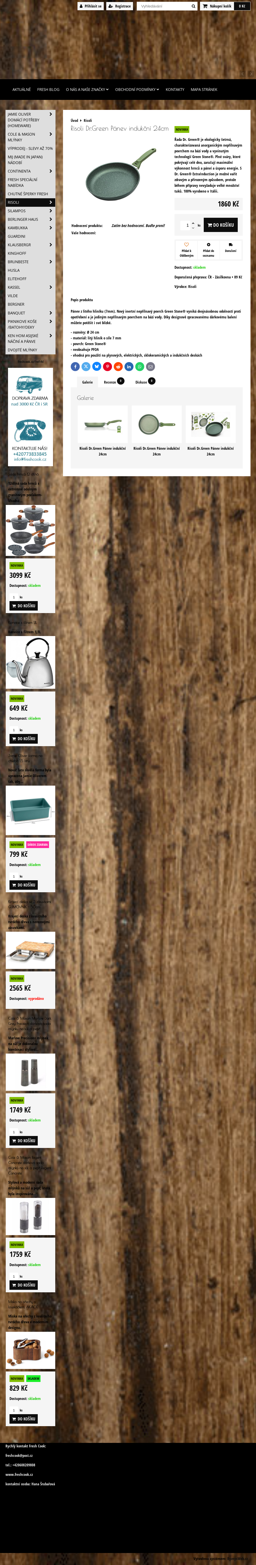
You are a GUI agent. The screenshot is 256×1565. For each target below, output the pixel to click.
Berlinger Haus (31, 219)
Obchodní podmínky (137, 89)
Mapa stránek (204, 89)
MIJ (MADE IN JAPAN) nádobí (25, 159)
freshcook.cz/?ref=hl (31, 361)
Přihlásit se (91, 6)
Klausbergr (31, 245)
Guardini (16, 236)
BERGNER (16, 304)
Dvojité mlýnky (22, 350)
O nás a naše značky (87, 89)
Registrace (119, 6)
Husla (14, 270)
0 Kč (242, 6)
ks (16, 597)
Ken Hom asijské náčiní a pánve (31, 339)
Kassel (31, 287)
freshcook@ (14, 1455)
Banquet (31, 313)
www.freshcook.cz (19, 1474)
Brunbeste (31, 262)
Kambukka (31, 228)
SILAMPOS (31, 211)
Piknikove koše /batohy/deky (31, 324)
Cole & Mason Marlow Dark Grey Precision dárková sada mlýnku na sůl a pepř (29, 1023)
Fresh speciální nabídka (22, 182)
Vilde (13, 295)
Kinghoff (17, 253)
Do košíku (221, 225)
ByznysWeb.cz (237, 1558)
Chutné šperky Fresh (28, 194)
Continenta (31, 171)
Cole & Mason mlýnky (31, 137)
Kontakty (175, 89)
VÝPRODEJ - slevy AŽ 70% (30, 148)
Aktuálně (21, 89)
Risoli (31, 202)
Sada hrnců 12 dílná (23, 474)
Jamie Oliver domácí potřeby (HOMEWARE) (31, 120)
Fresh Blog (48, 89)
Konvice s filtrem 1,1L (22, 622)
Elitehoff (17, 278)
